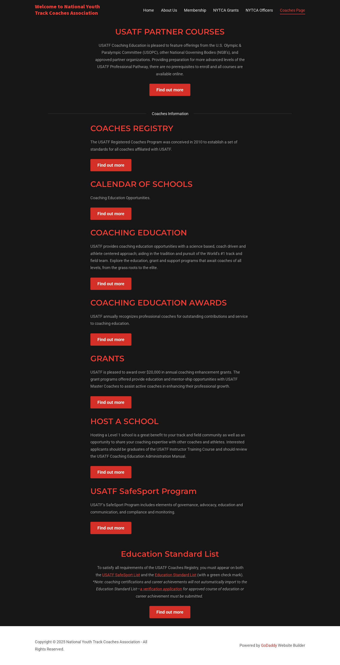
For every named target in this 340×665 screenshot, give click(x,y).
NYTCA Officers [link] (259, 10)
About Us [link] (169, 10)
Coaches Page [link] (292, 10)
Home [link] (148, 10)
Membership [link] (195, 10)
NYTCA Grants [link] (226, 10)
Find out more (169, 89)
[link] (82, 13)
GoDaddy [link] (269, 645)
